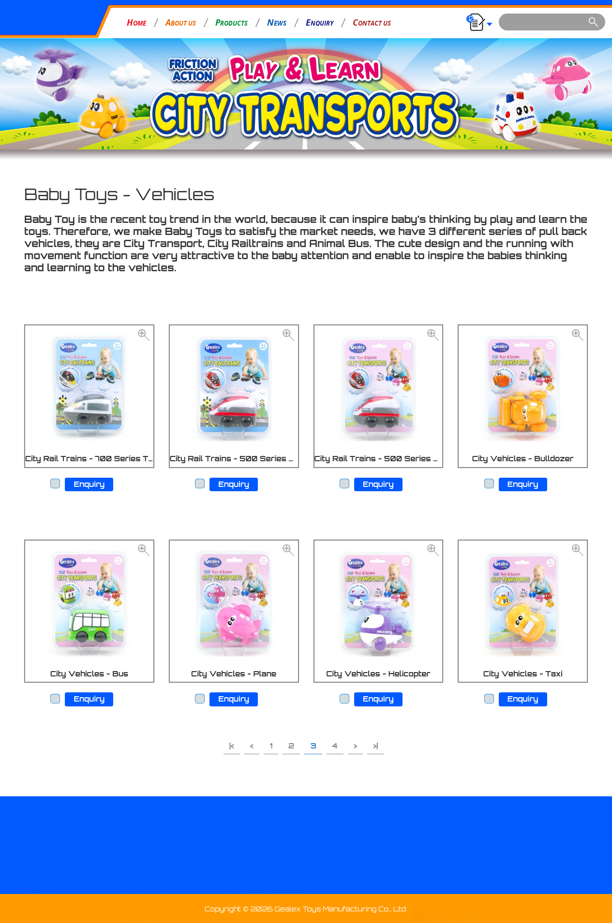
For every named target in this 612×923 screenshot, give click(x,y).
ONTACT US (372, 22)
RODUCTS (231, 22)
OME (136, 22)
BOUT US (180, 22)
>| (375, 745)
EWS (276, 22)
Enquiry (89, 484)
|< (231, 745)
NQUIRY (319, 22)
